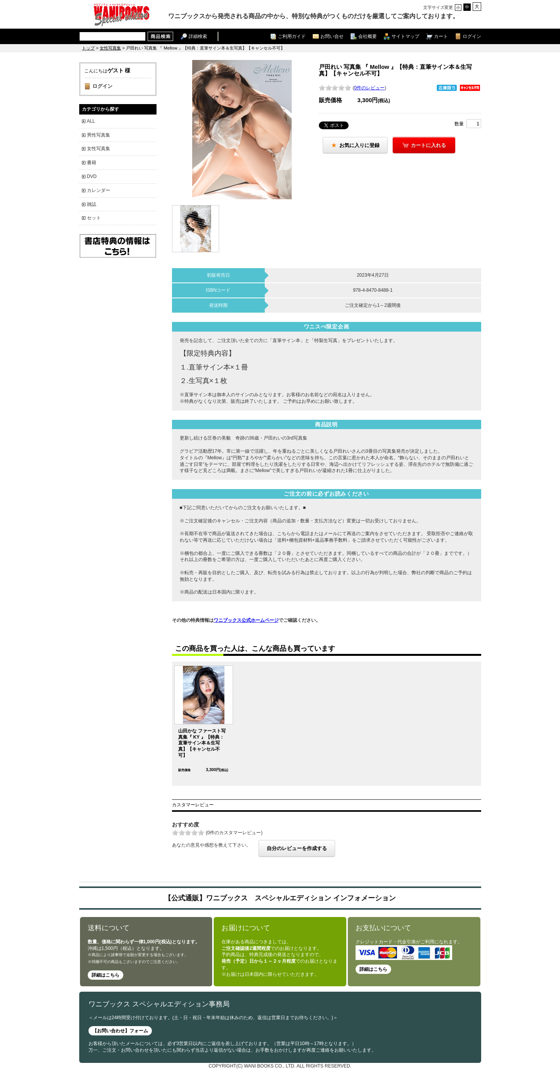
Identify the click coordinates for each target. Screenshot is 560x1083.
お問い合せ (332, 36)
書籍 (91, 162)
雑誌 (91, 204)
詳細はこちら (105, 975)
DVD (92, 176)
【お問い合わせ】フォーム (120, 1030)
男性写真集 (98, 135)
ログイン (472, 36)
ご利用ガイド (292, 36)
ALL (91, 121)
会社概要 (367, 36)
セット (94, 218)
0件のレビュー (369, 88)
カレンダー (98, 190)
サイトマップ (405, 36)
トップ (88, 48)
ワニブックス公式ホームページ (246, 620)
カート (441, 36)
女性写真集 (110, 48)
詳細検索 (198, 36)
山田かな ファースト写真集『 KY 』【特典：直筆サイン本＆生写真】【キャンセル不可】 (202, 743)
